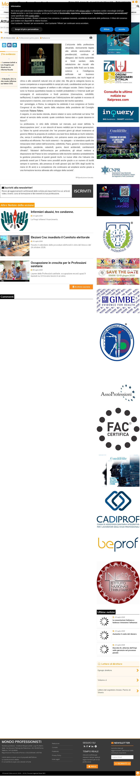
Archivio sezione (81, 287)
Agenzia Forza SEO (39, 773)
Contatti (55, 747)
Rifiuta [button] (106, 29)
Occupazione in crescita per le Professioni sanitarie (58, 264)
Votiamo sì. (102, 680)
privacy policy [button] (85, 11)
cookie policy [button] (34, 16)
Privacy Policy (56, 755)
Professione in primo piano (29, 38)
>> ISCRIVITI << (122, 763)
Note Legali (56, 759)
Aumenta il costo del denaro (125, 634)
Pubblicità (55, 751)
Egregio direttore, (105, 670)
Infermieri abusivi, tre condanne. (52, 212)
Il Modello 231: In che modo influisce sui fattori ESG (8, 81)
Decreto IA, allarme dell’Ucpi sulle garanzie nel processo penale (125, 650)
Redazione (46, 38)
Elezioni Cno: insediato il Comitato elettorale (60, 237)
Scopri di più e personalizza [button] (26, 29)
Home (2, 18)
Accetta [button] (121, 29)
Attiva (92, 766)
